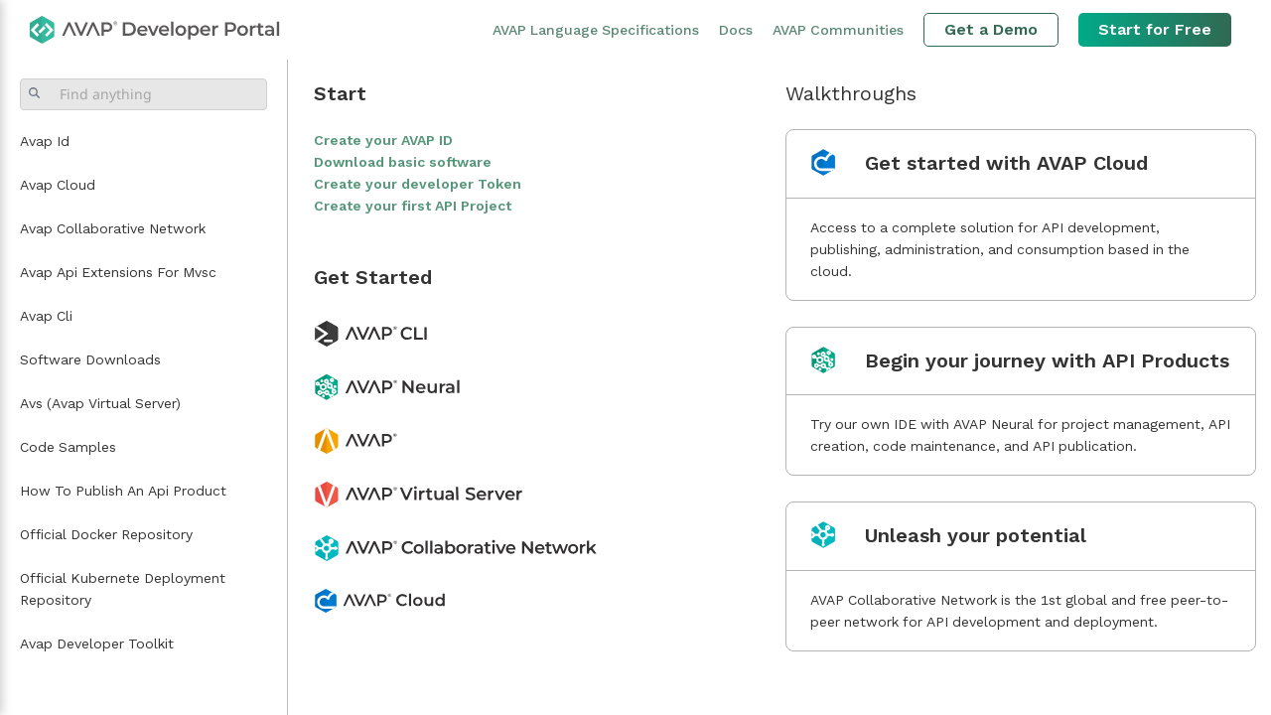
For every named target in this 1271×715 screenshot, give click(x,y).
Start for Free (1154, 29)
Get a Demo (991, 29)
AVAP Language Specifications (596, 30)
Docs (736, 30)
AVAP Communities (838, 30)
